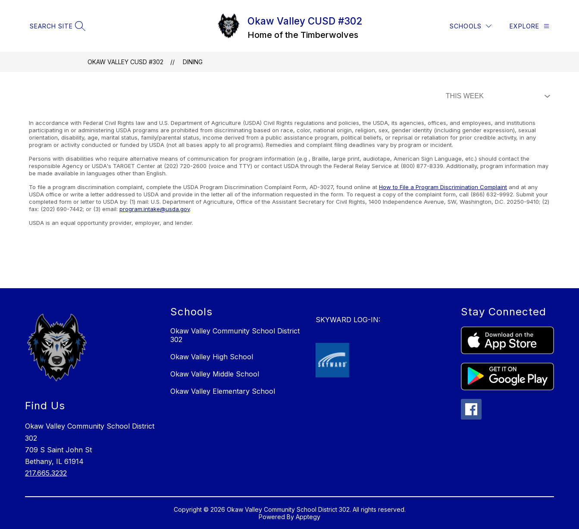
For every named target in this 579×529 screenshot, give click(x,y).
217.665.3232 (46, 473)
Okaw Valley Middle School (214, 374)
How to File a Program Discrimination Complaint (443, 187)
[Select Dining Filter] (496, 96)
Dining (193, 61)
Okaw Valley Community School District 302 (235, 335)
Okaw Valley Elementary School (222, 391)
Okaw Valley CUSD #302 (125, 61)
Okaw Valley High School (211, 356)
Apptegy (308, 516)
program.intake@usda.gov (154, 208)
